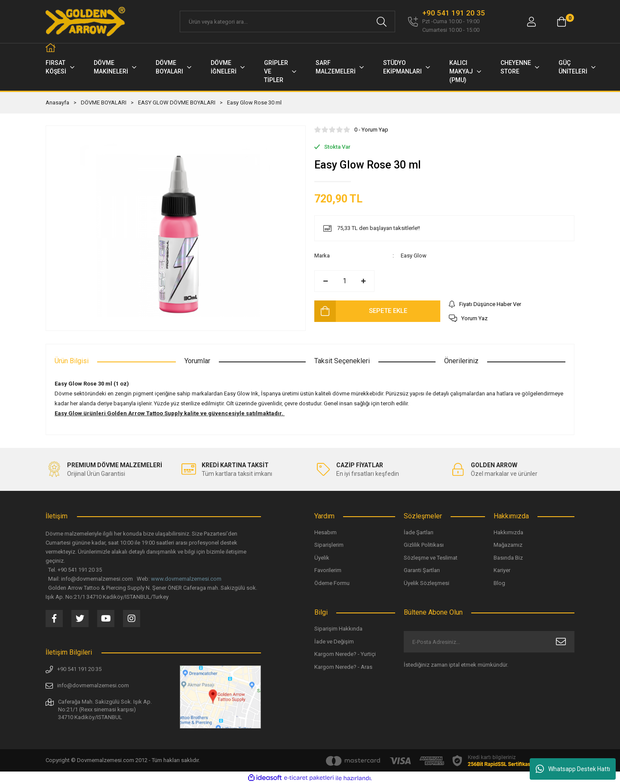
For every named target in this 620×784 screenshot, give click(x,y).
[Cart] (561, 22)
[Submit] (560, 641)
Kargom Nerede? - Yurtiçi (345, 654)
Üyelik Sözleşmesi (426, 583)
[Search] (287, 21)
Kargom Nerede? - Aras (343, 667)
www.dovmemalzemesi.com (186, 579)
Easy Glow (414, 255)
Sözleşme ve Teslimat (430, 557)
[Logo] (86, 21)
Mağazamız (508, 545)
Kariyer (502, 570)
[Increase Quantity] (363, 281)
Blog (499, 583)
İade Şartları (418, 532)
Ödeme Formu (332, 583)
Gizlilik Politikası (424, 545)
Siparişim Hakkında (338, 628)
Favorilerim (327, 570)
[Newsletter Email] (489, 641)
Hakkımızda (508, 532)
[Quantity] (344, 281)
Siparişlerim (329, 545)
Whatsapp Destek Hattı (573, 769)
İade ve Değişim (334, 641)
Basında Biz (508, 557)
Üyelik (321, 557)
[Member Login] (531, 22)
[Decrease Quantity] (325, 281)
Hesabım (325, 532)
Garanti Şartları (422, 570)
